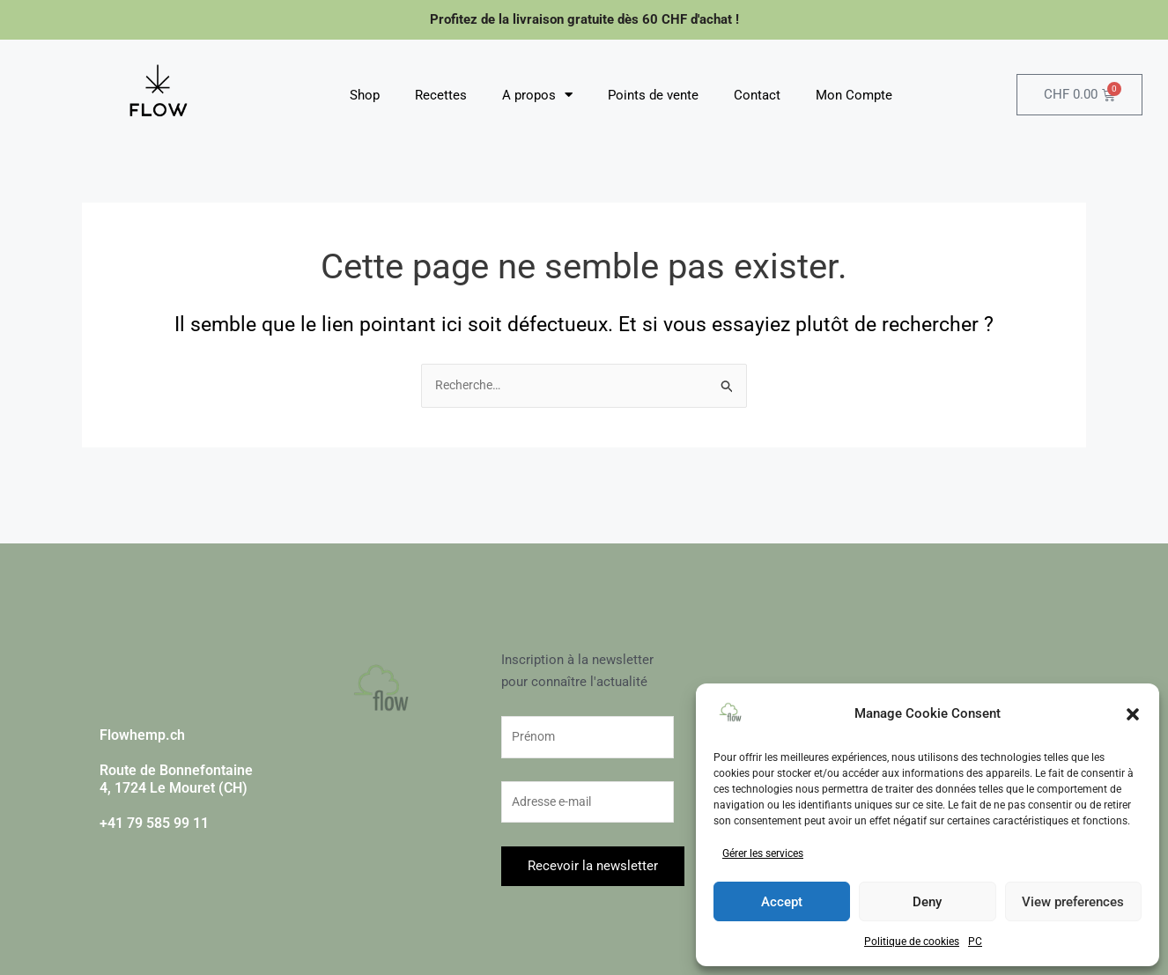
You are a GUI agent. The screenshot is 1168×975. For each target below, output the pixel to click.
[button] (1133, 714)
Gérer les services (762, 853)
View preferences (1073, 902)
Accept (781, 902)
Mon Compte (854, 95)
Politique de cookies (911, 941)
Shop (365, 95)
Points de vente (653, 95)
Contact (757, 95)
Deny (927, 902)
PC (975, 941)
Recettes (441, 95)
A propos (537, 94)
